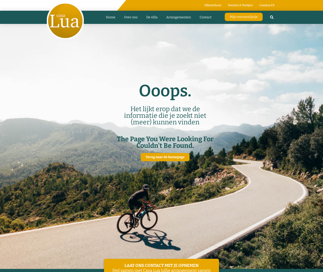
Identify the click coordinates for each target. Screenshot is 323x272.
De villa (152, 17)
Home (110, 17)
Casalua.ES (266, 5)
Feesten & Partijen (240, 5)
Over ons (131, 17)
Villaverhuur (212, 5)
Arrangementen (178, 17)
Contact (206, 17)
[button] (272, 17)
